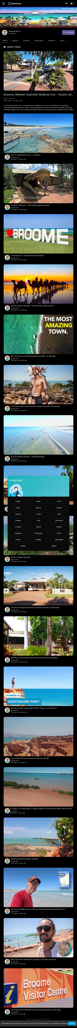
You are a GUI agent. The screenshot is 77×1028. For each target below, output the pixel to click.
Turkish (38, 514)
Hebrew (38, 527)
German (38, 508)
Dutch (59, 501)
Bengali (59, 527)
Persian (17, 540)
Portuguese (38, 533)
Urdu (38, 520)
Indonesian (59, 520)
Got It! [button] (72, 1023)
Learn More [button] (64, 1023)
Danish (23, 546)
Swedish (38, 540)
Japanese (18, 533)
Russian (59, 508)
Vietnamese (59, 540)
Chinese (18, 520)
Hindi (59, 514)
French (18, 508)
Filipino (54, 546)
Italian (59, 533)
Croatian (18, 527)
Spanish (18, 514)
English (18, 501)
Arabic (38, 501)
